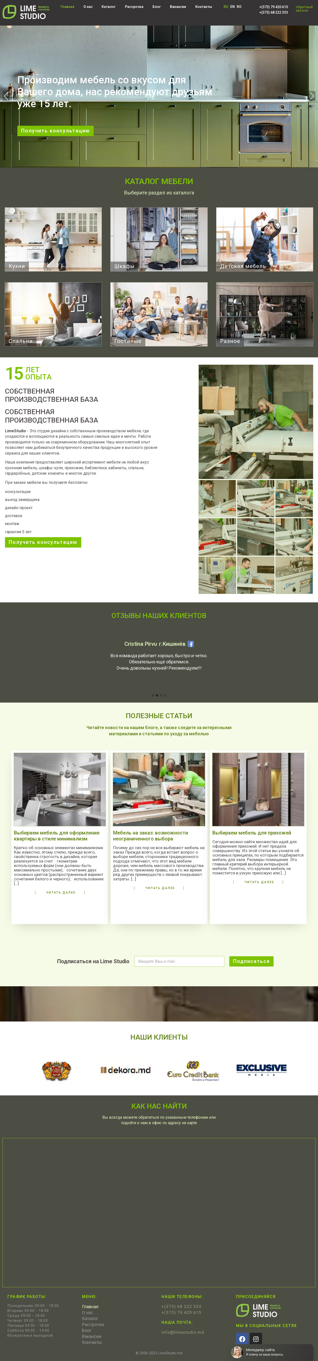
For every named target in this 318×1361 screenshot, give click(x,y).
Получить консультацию (55, 131)
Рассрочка (134, 6)
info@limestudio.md (182, 1332)
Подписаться (251, 961)
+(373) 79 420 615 (273, 7)
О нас (88, 6)
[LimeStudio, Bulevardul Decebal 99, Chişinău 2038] (159, 1212)
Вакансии (178, 6)
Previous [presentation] (6, 95)
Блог (157, 6)
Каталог (109, 6)
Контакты (203, 6)
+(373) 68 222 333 (273, 12)
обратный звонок (304, 8)
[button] (153, 695)
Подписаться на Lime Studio (93, 961)
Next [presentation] (312, 95)
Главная (67, 6)
